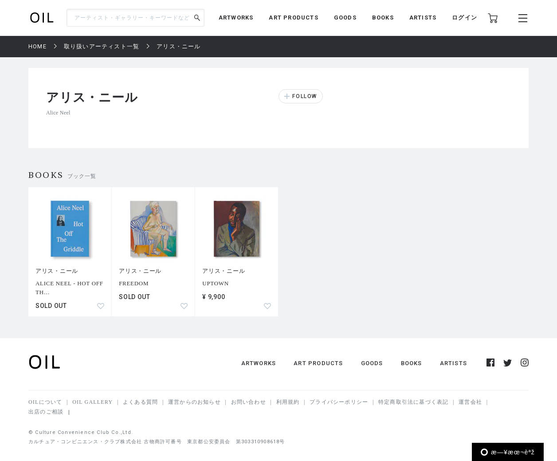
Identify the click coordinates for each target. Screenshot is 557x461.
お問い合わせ (248, 402)
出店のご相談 (45, 412)
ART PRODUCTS (293, 17)
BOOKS (383, 17)
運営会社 (470, 402)
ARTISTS (422, 17)
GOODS (345, 17)
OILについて (45, 402)
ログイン (464, 17)
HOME (37, 46)
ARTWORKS (236, 17)
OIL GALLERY (92, 402)
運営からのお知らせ (194, 402)
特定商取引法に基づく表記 (413, 402)
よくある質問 (140, 402)
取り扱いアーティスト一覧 (101, 46)
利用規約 (288, 402)
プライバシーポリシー (339, 402)
